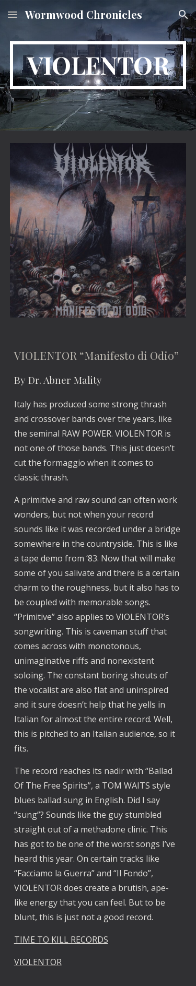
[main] (98, 65)
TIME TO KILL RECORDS (61, 939)
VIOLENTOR (38, 962)
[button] (12, 14)
